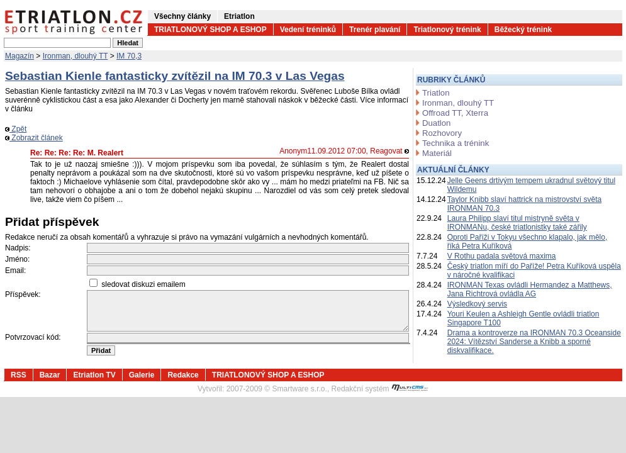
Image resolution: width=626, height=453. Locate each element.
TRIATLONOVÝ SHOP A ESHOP (210, 29)
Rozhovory (442, 133)
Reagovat (389, 151)
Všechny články (182, 16)
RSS (18, 375)
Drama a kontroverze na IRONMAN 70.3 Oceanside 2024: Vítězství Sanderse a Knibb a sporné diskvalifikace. (534, 341)
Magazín (19, 56)
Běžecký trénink (523, 29)
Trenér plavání (374, 29)
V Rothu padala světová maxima (501, 256)
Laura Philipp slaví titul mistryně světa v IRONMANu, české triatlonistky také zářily (517, 223)
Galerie (142, 375)
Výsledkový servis (477, 303)
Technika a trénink (455, 143)
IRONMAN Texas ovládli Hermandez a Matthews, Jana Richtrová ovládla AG (529, 289)
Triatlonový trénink (447, 29)
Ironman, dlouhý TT (75, 56)
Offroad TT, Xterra (455, 113)
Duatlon (436, 123)
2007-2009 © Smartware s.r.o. (276, 388)
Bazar (50, 375)
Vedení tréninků (308, 29)
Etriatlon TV (94, 375)
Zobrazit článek (34, 137)
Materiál (437, 153)
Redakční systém (380, 388)
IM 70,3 (129, 56)
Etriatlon (239, 16)
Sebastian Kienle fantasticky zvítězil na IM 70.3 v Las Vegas (175, 75)
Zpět (15, 129)
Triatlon (435, 93)
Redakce (182, 375)
